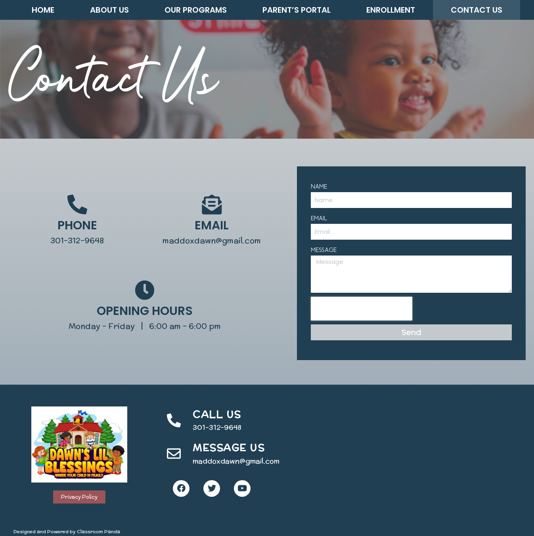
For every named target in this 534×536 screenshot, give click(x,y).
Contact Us (476, 9)
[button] (79, 497)
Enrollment (390, 9)
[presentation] (363, 308)
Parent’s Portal (296, 9)
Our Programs (196, 9)
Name (320, 186)
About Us (109, 9)
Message (325, 250)
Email (320, 218)
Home (43, 9)
